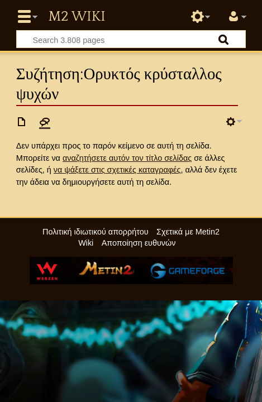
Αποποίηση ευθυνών (139, 242)
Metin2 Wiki (76, 16)
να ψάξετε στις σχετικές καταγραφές (117, 169)
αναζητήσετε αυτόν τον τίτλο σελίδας (127, 158)
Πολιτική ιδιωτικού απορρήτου (95, 231)
